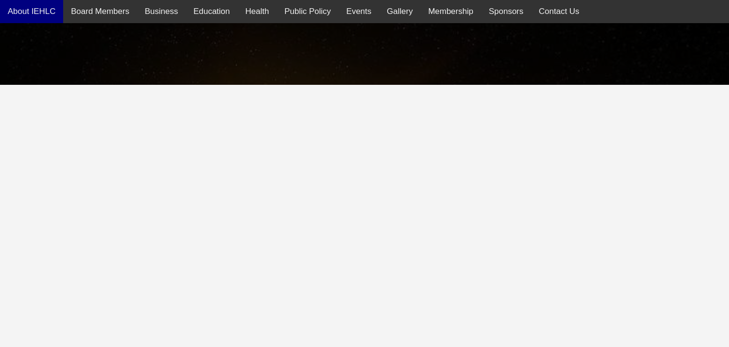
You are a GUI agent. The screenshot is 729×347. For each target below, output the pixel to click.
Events (358, 11)
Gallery (400, 11)
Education (211, 11)
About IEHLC (31, 11)
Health (257, 11)
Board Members (100, 11)
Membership (450, 11)
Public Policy (307, 11)
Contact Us (559, 11)
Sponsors (506, 11)
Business (161, 11)
